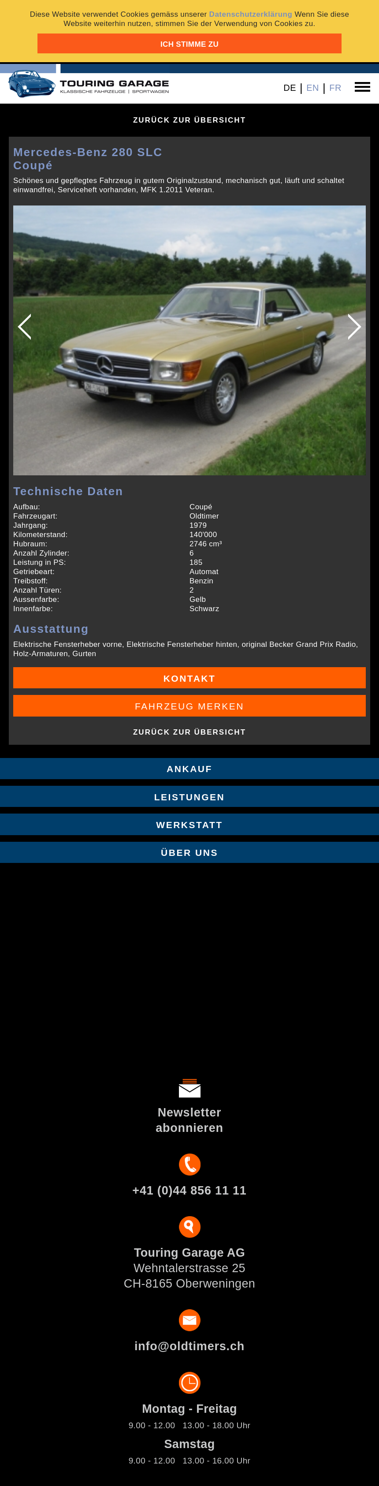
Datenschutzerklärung (251, 14)
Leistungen (189, 797)
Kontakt (189, 678)
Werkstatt (189, 825)
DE (289, 88)
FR (335, 88)
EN (312, 88)
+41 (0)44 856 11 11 (189, 1190)
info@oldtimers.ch (189, 1346)
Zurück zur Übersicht (189, 120)
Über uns (189, 853)
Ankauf (189, 769)
